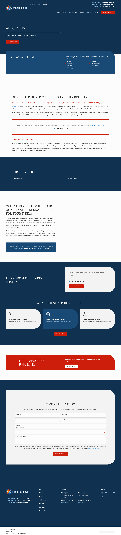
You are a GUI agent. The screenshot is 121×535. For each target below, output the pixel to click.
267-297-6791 (108, 4)
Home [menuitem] (58, 12)
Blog (39, 4)
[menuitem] (8, 534)
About (41, 496)
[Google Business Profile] (102, 492)
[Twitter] (110, 492)
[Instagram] (102, 496)
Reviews (45, 4)
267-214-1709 (108, 2)
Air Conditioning (43, 500)
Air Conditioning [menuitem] (72, 12)
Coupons (32, 4)
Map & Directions (65, 502)
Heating (41, 503)
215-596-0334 (108, 6)
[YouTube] (114, 492)
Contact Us (42, 511)
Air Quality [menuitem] (89, 12)
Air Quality (42, 507)
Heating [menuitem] (82, 12)
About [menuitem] (64, 12)
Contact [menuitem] (97, 12)
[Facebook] (106, 492)
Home (41, 493)
